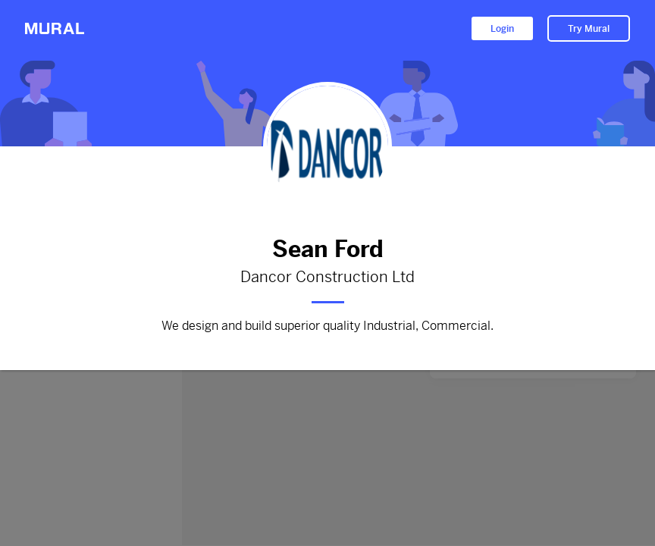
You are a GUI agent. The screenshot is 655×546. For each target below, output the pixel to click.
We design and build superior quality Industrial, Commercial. (327, 326)
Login (502, 29)
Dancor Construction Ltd (327, 277)
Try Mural (589, 29)
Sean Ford (327, 249)
